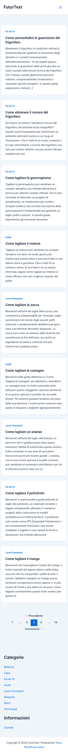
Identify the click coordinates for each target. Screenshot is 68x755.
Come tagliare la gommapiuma (28, 178)
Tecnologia (10, 709)
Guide (8, 237)
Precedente (34, 615)
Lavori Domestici (14, 298)
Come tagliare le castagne (24, 370)
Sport (7, 703)
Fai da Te (10, 31)
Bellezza (9, 667)
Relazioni (9, 697)
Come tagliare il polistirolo (24, 493)
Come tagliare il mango (22, 559)
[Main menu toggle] (60, 7)
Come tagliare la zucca (22, 305)
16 (55, 622)
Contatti (8, 727)
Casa (7, 673)
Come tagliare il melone (22, 243)
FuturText (13, 7)
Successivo (34, 629)
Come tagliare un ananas (23, 432)
